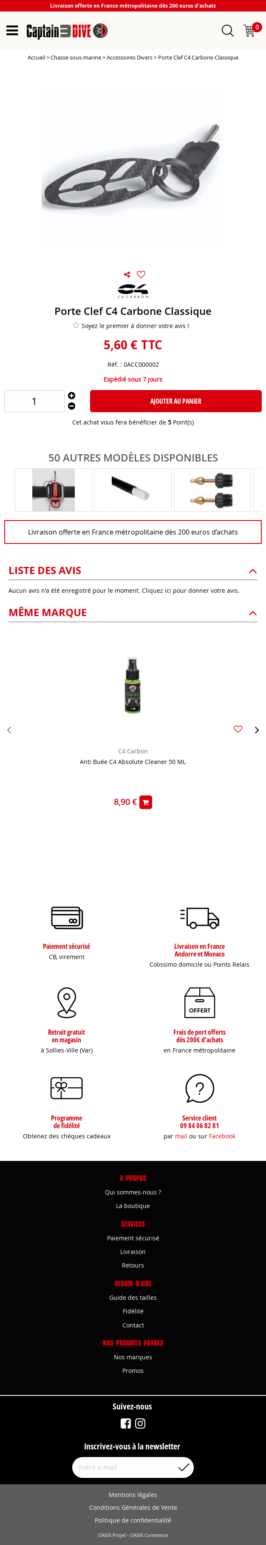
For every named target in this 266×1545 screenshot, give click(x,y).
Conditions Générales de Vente (133, 1507)
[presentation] (9, 730)
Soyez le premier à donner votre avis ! (131, 325)
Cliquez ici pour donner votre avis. (191, 590)
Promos (133, 1371)
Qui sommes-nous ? (133, 1192)
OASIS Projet (112, 1535)
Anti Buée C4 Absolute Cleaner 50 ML (133, 762)
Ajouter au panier (175, 401)
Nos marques (133, 1357)
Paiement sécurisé (133, 1238)
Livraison (133, 1252)
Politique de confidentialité (133, 1520)
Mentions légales (133, 1495)
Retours (133, 1265)
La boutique (133, 1206)
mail (181, 1136)
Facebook (222, 1136)
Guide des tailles (133, 1297)
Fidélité (133, 1311)
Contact (133, 1325)
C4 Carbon (133, 751)
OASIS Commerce (149, 1535)
